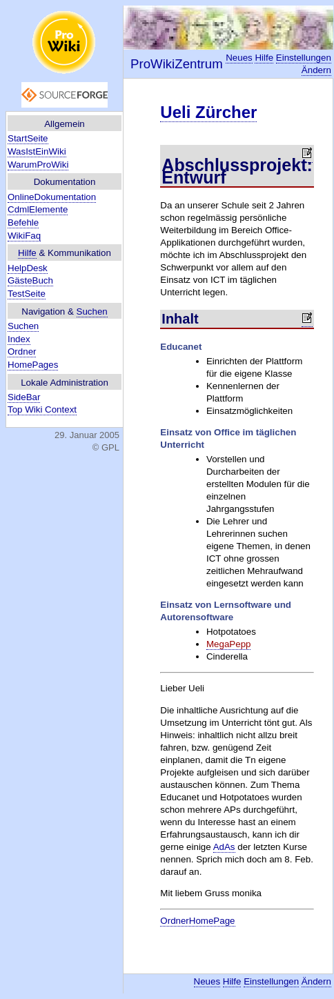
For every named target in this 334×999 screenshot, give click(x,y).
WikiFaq (24, 235)
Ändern (316, 70)
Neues (239, 57)
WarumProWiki (38, 164)
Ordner (22, 351)
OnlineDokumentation (52, 197)
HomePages (33, 364)
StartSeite (28, 138)
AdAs (224, 847)
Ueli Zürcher (208, 112)
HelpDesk (28, 268)
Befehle (23, 222)
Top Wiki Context (42, 409)
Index (19, 339)
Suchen (92, 311)
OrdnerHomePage (197, 921)
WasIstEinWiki (37, 151)
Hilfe (27, 253)
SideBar (24, 397)
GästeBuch (30, 280)
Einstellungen (303, 57)
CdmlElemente (38, 209)
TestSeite (27, 293)
